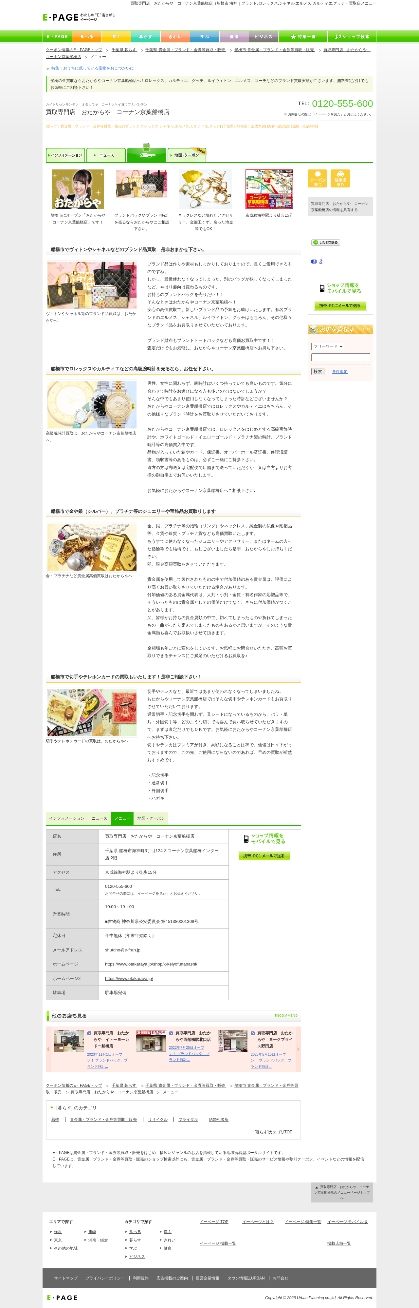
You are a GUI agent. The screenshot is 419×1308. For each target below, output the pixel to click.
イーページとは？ (258, 1222)
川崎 (92, 1231)
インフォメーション (66, 818)
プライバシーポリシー (105, 1278)
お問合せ (280, 1278)
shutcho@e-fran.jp (122, 949)
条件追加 (340, 371)
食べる (135, 1231)
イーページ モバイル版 (347, 1222)
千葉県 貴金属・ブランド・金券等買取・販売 (185, 50)
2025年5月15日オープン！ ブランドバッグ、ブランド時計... (271, 1060)
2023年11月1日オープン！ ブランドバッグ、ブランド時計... (107, 1060)
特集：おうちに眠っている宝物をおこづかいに (92, 68)
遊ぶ (168, 1231)
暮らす (135, 1240)
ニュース (99, 818)
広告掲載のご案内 (172, 1278)
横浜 (58, 1231)
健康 (168, 1248)
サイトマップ (66, 1278)
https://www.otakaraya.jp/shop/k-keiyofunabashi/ (151, 964)
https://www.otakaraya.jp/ (129, 978)
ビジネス (137, 1256)
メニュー (122, 818)
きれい (169, 1240)
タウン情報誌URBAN (246, 1278)
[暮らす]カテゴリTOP (273, 1132)
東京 (58, 1240)
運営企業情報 (207, 1278)
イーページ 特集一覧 (303, 1222)
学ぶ (133, 1248)
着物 (55, 1119)
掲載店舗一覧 (339, 1243)
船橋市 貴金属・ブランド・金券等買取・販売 (274, 50)
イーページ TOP (214, 1222)
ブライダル (188, 1119)
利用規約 (141, 1278)
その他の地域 (66, 1248)
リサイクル (158, 1119)
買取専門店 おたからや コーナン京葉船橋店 (112, 1092)
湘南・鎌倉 (98, 1240)
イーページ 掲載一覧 (218, 1243)
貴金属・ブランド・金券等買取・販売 (103, 1119)
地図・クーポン (151, 818)
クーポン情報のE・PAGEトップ (74, 50)
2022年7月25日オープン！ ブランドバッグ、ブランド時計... (189, 1053)
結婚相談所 (218, 1119)
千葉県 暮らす (124, 50)
